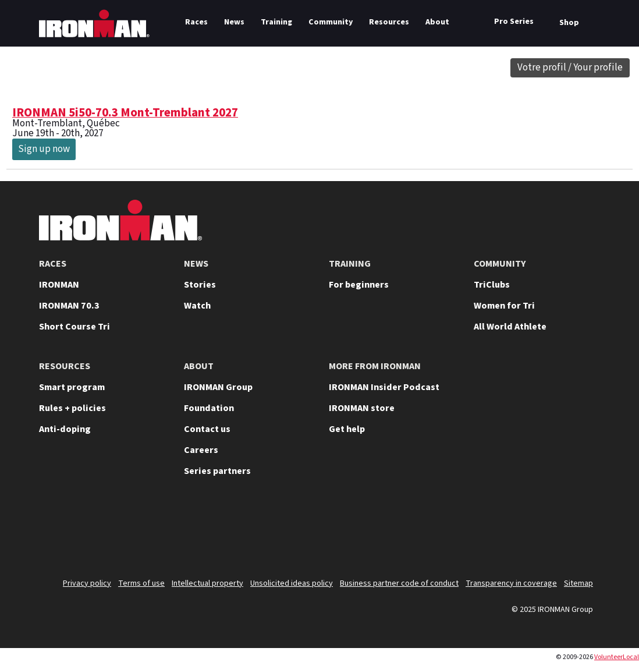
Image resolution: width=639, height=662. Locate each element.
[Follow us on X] (430, 531)
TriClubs (492, 284)
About (437, 22)
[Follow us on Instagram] (490, 531)
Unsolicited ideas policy (291, 583)
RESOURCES (64, 366)
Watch (197, 305)
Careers (201, 450)
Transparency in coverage (511, 583)
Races (196, 22)
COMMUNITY (500, 263)
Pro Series (514, 21)
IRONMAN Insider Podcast (384, 387)
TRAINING (350, 263)
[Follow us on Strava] (581, 531)
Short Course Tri (74, 326)
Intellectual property (207, 583)
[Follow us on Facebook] (551, 531)
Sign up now (44, 149)
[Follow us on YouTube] (460, 531)
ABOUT (199, 366)
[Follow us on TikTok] (520, 531)
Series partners (217, 471)
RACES (52, 263)
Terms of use (141, 583)
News (234, 22)
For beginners (359, 284)
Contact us (207, 429)
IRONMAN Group (218, 387)
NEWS (196, 263)
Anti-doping (65, 429)
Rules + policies (72, 408)
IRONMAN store (362, 408)
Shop (569, 23)
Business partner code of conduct (399, 583)
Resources (389, 22)
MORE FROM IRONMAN (375, 366)
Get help (347, 429)
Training (276, 22)
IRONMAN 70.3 (69, 305)
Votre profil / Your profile (570, 68)
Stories (200, 284)
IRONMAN (59, 284)
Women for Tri (504, 305)
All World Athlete (510, 326)
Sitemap (578, 583)
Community (330, 22)
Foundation (209, 408)
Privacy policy (87, 583)
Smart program (72, 387)
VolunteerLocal (616, 657)
